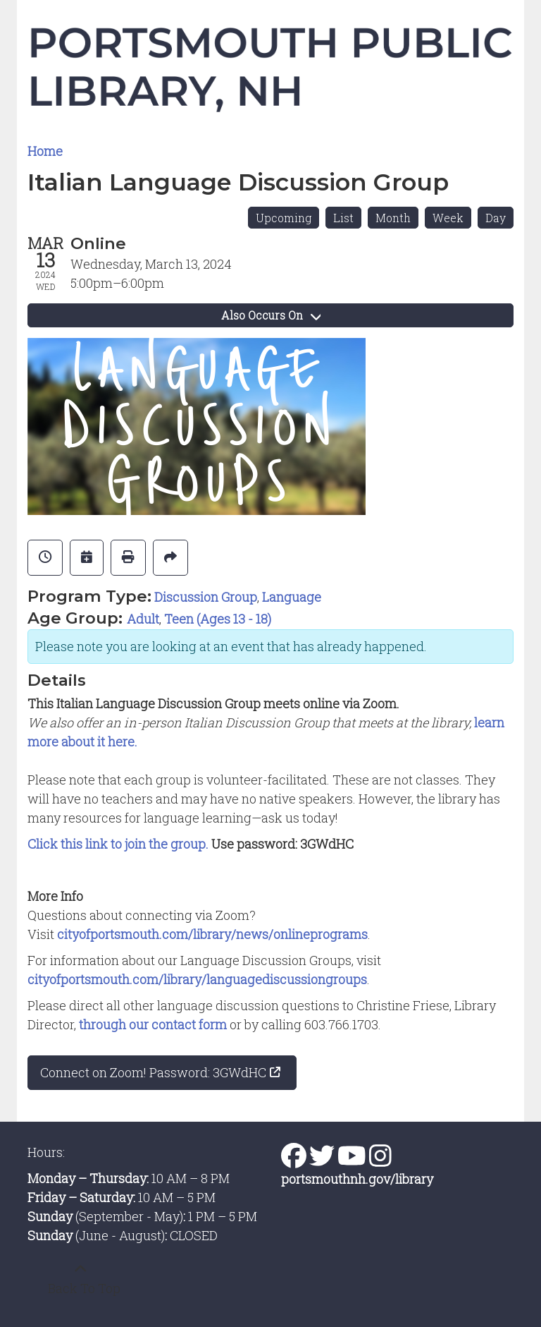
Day (495, 217)
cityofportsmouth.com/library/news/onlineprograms (212, 934)
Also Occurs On (271, 315)
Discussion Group (205, 596)
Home (45, 151)
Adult (143, 618)
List (343, 217)
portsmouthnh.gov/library (357, 1178)
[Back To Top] (80, 1279)
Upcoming (283, 217)
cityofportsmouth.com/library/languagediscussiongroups (197, 979)
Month (393, 217)
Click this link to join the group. (118, 843)
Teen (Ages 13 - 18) (217, 618)
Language (291, 596)
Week (448, 217)
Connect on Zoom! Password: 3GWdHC (153, 1072)
